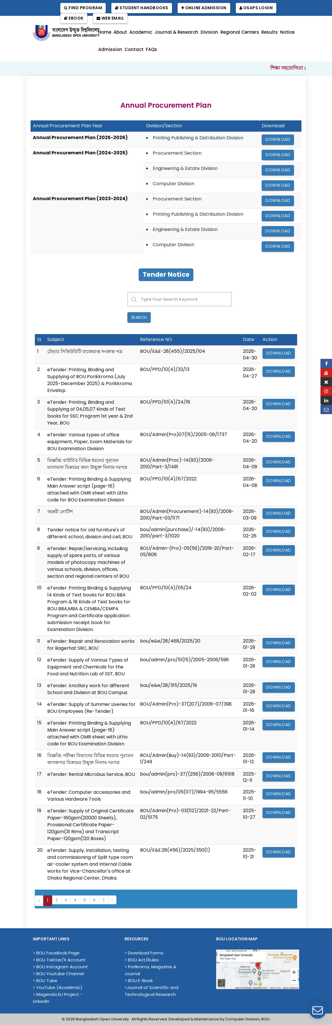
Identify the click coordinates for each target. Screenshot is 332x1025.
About (120, 32)
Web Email (110, 18)
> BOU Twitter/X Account (59, 960)
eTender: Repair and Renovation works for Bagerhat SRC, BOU (91, 644)
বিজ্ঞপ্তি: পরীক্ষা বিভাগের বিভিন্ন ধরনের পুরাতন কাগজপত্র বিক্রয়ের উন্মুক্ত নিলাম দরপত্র (90, 759)
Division (209, 32)
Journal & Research (176, 32)
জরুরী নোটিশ (60, 511)
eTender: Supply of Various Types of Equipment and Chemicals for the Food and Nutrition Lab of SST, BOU (87, 667)
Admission (110, 49)
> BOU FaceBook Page (56, 953)
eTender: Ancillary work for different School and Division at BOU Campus (88, 689)
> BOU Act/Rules (141, 960)
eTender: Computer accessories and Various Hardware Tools (88, 795)
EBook (74, 18)
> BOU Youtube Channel (58, 974)
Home (104, 32)
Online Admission (204, 8)
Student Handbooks (141, 8)
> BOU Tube (45, 980)
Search (139, 317)
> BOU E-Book (138, 980)
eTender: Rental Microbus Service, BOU (91, 774)
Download (277, 139)
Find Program (83, 8)
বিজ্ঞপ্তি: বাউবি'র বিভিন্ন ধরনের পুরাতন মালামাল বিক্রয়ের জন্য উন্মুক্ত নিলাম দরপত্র (87, 464)
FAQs (151, 49)
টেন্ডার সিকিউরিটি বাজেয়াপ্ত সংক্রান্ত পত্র (84, 351)
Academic (140, 32)
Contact (134, 49)
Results (269, 32)
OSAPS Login (256, 8)
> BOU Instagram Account (60, 967)
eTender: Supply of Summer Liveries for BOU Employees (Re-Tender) (91, 708)
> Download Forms (143, 953)
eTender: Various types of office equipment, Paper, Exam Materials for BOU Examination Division (89, 441)
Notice (287, 32)
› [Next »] (112, 899)
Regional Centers (239, 32)
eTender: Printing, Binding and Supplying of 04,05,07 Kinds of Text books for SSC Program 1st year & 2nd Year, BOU (90, 412)
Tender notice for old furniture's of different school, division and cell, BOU (89, 533)
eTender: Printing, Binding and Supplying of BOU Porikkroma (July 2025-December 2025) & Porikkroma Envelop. (89, 380)
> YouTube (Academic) (57, 987)
